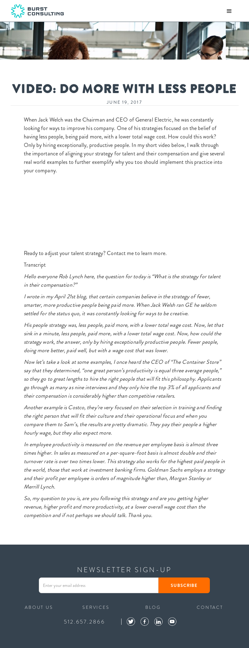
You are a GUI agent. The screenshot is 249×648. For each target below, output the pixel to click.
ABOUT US (39, 606)
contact (210, 606)
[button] (229, 11)
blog (153, 606)
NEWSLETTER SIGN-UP (124, 570)
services (96, 606)
